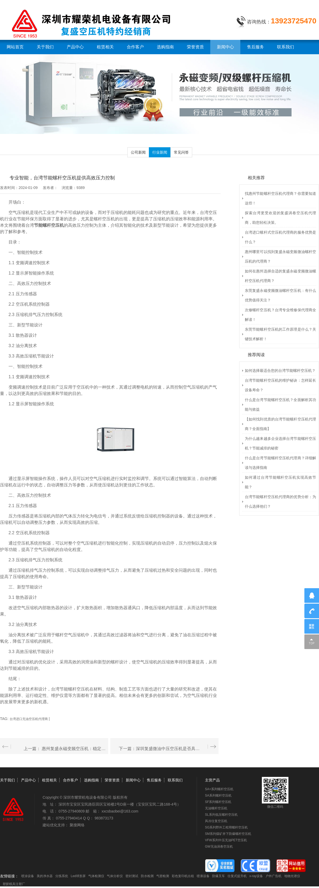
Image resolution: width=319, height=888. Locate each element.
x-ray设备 (256, 876)
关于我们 (45, 47)
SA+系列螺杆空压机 (219, 789)
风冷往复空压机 (216, 821)
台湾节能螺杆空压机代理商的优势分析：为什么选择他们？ (280, 501)
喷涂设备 (27, 876)
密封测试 (131, 876)
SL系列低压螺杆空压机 (221, 815)
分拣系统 (61, 876)
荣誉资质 (195, 47)
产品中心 (75, 47)
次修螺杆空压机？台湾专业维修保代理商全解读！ (280, 315)
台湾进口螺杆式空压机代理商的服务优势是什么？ (280, 237)
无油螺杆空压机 (216, 808)
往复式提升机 (237, 876)
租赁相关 (105, 47)
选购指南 (165, 47)
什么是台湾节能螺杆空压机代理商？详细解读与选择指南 (280, 463)
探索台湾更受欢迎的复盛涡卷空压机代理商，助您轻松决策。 (280, 218)
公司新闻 (138, 152)
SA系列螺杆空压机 (218, 795)
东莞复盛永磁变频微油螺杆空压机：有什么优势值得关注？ (280, 295)
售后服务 (255, 47)
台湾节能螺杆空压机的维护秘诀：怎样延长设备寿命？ (280, 385)
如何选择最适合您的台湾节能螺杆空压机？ (280, 370)
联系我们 (285, 47)
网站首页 (15, 47)
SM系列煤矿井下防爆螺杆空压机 (228, 834)
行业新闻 (159, 152)
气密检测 (162, 876)
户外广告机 (274, 876)
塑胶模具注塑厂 (14, 884)
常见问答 (181, 152)
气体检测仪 (96, 876)
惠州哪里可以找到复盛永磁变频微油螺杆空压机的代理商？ (280, 256)
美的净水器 (45, 876)
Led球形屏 (78, 876)
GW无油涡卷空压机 (219, 846)
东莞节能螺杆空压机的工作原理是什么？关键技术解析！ (280, 334)
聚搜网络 (77, 825)
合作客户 (135, 47)
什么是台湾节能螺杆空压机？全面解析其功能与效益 (280, 404)
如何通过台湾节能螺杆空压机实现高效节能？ (280, 482)
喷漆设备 (203, 876)
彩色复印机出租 (183, 876)
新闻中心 (225, 47)
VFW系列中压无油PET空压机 (226, 840)
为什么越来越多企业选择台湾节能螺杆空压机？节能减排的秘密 (280, 443)
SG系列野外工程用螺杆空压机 (226, 827)
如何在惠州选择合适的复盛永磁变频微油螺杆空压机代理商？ (280, 276)
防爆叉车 (218, 876)
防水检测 (147, 876)
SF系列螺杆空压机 (218, 802)
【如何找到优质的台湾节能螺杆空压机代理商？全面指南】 (280, 424)
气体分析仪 (115, 876)
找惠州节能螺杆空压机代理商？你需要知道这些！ (280, 198)
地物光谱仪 (292, 876)
